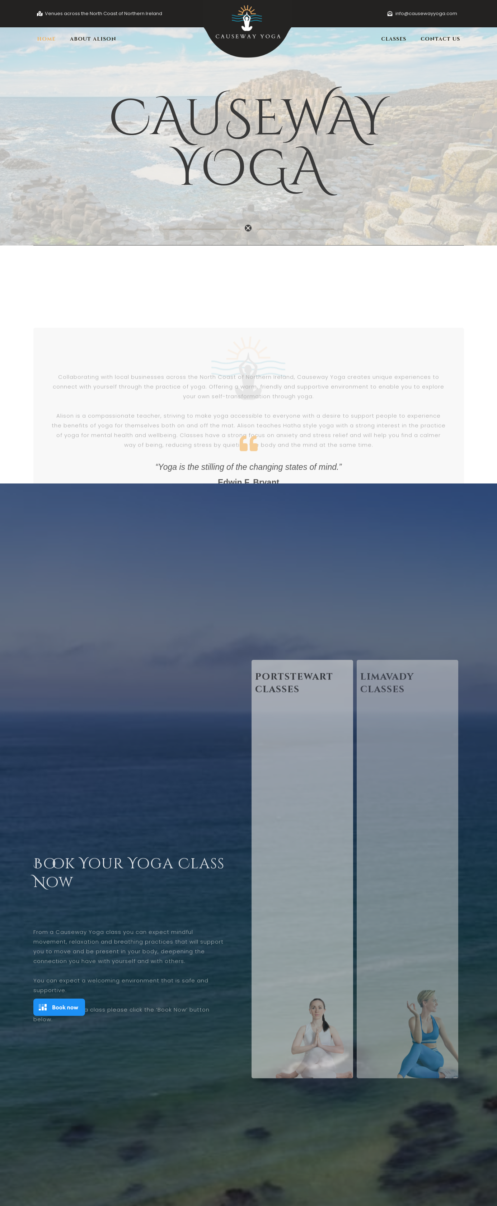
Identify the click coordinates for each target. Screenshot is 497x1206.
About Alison (93, 39)
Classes (393, 39)
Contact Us (440, 39)
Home (46, 39)
